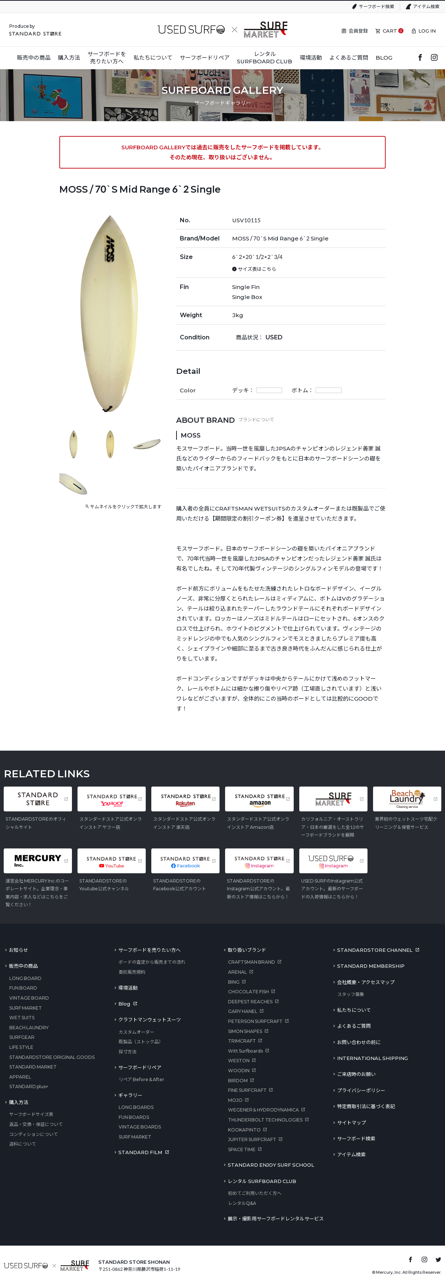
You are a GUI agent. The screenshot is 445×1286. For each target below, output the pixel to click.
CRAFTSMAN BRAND (251, 962)
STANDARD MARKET (33, 1067)
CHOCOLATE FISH (248, 991)
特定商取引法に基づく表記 (366, 1106)
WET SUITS (21, 1017)
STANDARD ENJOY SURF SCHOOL (271, 1165)
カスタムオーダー (136, 1032)
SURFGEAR (21, 1037)
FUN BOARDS (134, 1117)
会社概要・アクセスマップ (366, 982)
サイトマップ (351, 1123)
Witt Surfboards (245, 1051)
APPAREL (20, 1077)
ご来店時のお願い (356, 1074)
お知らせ (18, 950)
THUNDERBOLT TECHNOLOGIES (265, 1120)
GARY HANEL (242, 1011)
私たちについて (354, 1010)
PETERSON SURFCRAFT (255, 1021)
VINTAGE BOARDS (140, 1127)
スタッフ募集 (350, 994)
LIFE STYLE (21, 1047)
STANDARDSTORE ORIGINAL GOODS (52, 1057)
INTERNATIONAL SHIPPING (372, 1058)
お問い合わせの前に (358, 1042)
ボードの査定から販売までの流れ (152, 962)
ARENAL (237, 972)
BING (234, 982)
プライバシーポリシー (361, 1090)
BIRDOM (238, 1080)
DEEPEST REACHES (250, 1001)
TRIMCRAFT (242, 1041)
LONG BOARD (25, 978)
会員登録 (358, 31)
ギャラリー (130, 1095)
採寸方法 (127, 1051)
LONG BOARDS (136, 1107)
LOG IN (427, 31)
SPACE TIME (242, 1149)
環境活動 (128, 988)
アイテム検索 (426, 6)
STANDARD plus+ (28, 1086)
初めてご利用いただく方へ (254, 1193)
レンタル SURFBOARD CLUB (262, 1181)
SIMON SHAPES (245, 1031)
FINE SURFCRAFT (247, 1090)
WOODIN (239, 1070)
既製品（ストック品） (141, 1041)
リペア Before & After (141, 1079)
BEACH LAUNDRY (29, 1027)
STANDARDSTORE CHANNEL (374, 950)
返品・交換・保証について (36, 1124)
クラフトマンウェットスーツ (149, 1020)
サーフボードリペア (139, 1067)
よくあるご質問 (354, 1026)
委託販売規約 (132, 972)
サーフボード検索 (376, 6)
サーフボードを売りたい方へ (149, 950)
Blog (124, 1004)
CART (390, 31)
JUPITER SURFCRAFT (252, 1139)
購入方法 (18, 1102)
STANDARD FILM (140, 1152)
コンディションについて (33, 1134)
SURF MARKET (25, 1008)
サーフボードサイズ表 (31, 1114)
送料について (22, 1144)
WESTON (239, 1060)
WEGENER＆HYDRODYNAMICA (263, 1110)
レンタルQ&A (242, 1203)
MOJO (235, 1100)
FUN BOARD (23, 988)
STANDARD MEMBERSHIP (371, 966)
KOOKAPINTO (244, 1130)
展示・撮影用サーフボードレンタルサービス (276, 1219)
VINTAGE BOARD (29, 998)
